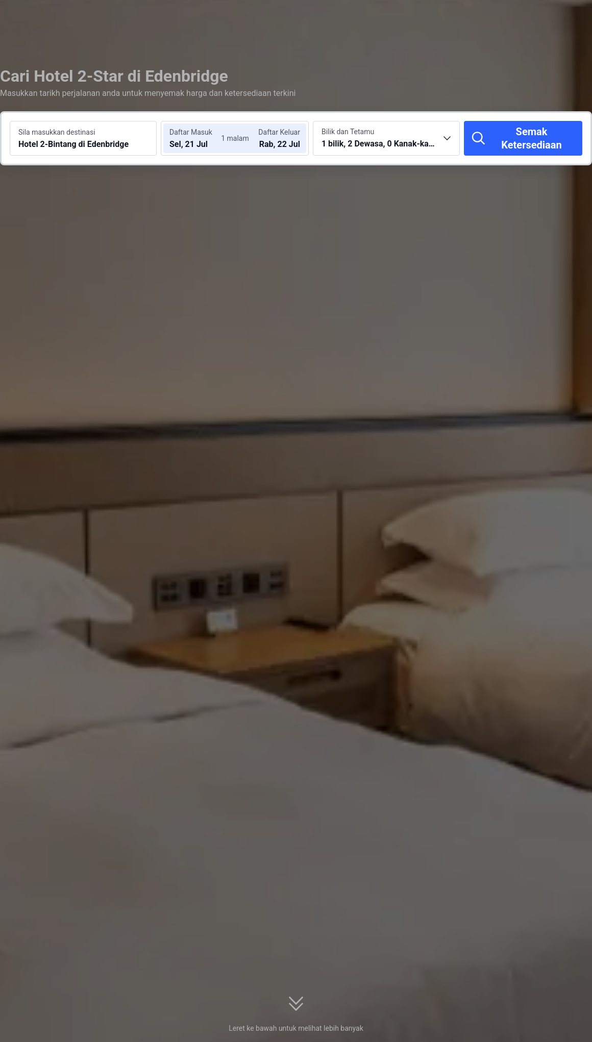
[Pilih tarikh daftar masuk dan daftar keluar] (198, 138)
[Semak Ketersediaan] (523, 138)
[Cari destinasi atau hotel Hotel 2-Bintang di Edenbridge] (83, 138)
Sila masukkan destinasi (56, 132)
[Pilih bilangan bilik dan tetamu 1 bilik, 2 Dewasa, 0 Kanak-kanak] (386, 138)
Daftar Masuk (190, 132)
